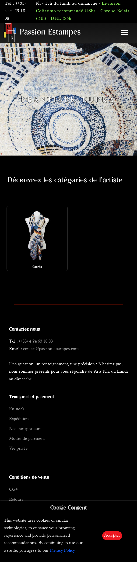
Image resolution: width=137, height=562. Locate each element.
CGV (13, 489)
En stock (17, 409)
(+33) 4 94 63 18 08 (15, 11)
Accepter (112, 535)
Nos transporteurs (25, 429)
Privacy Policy (62, 550)
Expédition (19, 419)
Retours (16, 499)
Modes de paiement (27, 439)
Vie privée (18, 448)
